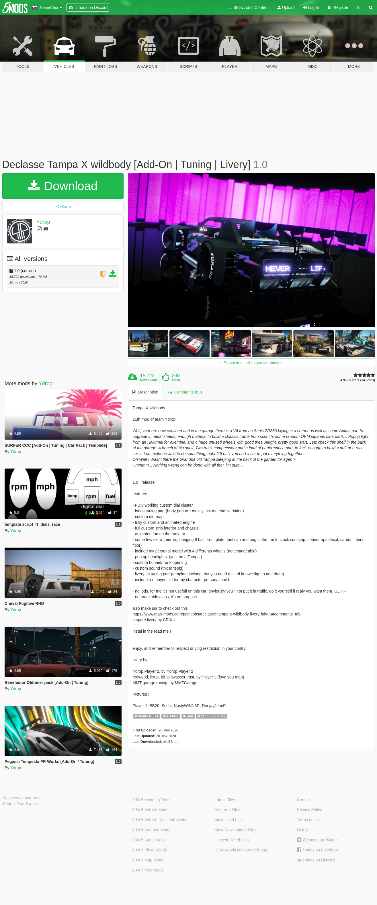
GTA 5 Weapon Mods (151, 830)
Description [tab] (145, 392)
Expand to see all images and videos (251, 363)
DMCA (303, 830)
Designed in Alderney (21, 798)
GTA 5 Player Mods (149, 850)
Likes (176, 379)
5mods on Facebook (318, 850)
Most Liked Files (229, 820)
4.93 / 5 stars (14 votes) (358, 380)
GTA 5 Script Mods (148, 840)
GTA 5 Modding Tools (151, 800)
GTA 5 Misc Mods (147, 870)
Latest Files (225, 800)
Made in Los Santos (20, 803)
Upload (286, 7)
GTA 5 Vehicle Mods (150, 810)
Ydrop (43, 222)
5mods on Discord (316, 860)
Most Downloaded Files (236, 830)
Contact (304, 800)
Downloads (148, 379)
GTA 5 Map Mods (147, 860)
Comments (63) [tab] (185, 392)
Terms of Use (309, 820)
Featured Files (227, 810)
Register (338, 7)
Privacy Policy (309, 810)
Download (62, 186)
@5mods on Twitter (317, 840)
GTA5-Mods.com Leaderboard (242, 850)
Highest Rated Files (232, 840)
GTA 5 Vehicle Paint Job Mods (159, 820)
